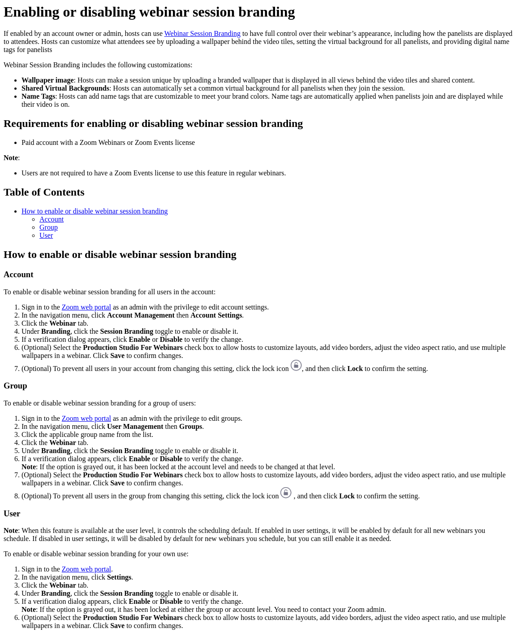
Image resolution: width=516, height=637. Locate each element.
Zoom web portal (86, 307)
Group (48, 227)
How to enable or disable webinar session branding (95, 211)
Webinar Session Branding (202, 33)
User (46, 235)
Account (51, 219)
